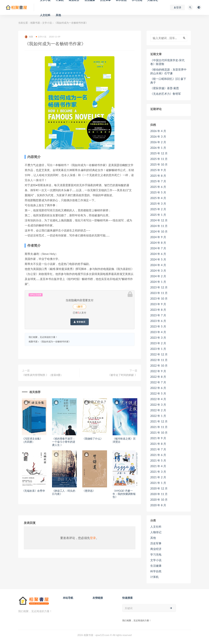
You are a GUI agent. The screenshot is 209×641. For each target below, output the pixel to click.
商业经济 (155, 549)
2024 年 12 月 (159, 220)
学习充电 (155, 554)
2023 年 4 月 (158, 332)
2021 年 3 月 (158, 471)
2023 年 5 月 (158, 326)
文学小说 (47, 22)
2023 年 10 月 (159, 298)
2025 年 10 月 (159, 164)
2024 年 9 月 (158, 237)
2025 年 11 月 (159, 158)
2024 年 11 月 (159, 226)
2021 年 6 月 (158, 455)
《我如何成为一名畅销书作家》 (55, 341)
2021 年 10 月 (159, 432)
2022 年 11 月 (159, 360)
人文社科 (45, 15)
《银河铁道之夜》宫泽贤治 (124, 440)
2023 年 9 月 (158, 304)
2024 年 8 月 (158, 242)
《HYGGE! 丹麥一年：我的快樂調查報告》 (124, 494)
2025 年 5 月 (158, 192)
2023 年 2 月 (158, 343)
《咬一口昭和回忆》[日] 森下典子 (168, 80)
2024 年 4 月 (158, 265)
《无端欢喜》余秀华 (33, 490)
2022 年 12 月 (159, 354)
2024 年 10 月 (159, 231)
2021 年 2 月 (158, 477)
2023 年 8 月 (158, 309)
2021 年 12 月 (159, 421)
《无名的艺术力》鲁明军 (165, 93)
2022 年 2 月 (158, 410)
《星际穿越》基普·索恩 (164, 88)
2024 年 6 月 (158, 253)
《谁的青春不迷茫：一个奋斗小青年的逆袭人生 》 (63, 441)
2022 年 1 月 (158, 415)
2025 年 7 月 (158, 181)
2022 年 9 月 (158, 371)
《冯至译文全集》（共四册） (32, 440)
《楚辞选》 (88, 490)
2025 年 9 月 (158, 170)
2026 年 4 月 (158, 131)
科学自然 (155, 571)
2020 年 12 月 (159, 488)
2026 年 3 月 (158, 136)
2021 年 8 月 (158, 443)
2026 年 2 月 (158, 142)
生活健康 (155, 565)
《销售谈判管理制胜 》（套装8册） (42, 374)
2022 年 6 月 (158, 387)
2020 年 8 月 (158, 505)
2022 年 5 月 (158, 393)
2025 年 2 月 (158, 209)
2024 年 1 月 (158, 281)
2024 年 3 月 (158, 270)
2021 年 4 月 (158, 466)
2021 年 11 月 (159, 427)
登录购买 (79, 322)
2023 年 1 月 (158, 348)
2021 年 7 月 (158, 449)
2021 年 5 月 (158, 460)
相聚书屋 (35, 22)
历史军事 (155, 543)
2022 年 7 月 (158, 382)
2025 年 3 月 (158, 203)
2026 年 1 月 (158, 147)
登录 (93, 538)
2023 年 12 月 (159, 287)
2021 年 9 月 (158, 438)
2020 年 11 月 (159, 494)
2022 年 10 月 (159, 365)
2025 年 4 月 (158, 198)
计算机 (154, 576)
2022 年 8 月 (158, 376)
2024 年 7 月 (158, 248)
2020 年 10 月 (159, 499)
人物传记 (155, 532)
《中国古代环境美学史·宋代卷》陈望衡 (167, 62)
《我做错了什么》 (92, 438)
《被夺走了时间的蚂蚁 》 (122, 374)
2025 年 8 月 (158, 175)
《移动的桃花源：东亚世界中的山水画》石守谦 (168, 71)
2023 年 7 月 (158, 315)
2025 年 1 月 (158, 214)
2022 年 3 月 (158, 404)
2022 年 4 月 (158, 399)
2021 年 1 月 (158, 482)
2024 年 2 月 (158, 276)
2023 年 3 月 (158, 337)
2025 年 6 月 (158, 186)
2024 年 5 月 (158, 259)
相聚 (29, 36)
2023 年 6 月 (158, 320)
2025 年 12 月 (159, 153)
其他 (58, 15)
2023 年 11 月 (159, 293)
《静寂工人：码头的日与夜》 (63, 492)
